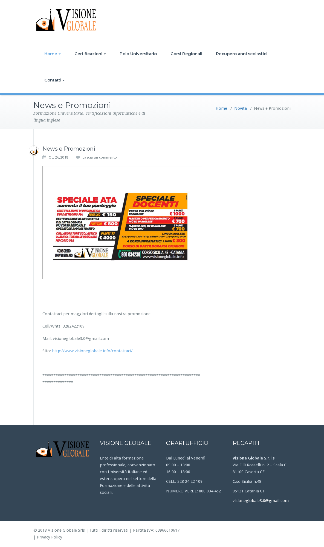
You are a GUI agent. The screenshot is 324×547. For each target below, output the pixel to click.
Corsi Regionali (186, 53)
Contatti (54, 80)
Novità (240, 108)
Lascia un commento (100, 157)
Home (52, 53)
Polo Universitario (138, 53)
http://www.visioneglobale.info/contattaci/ (92, 350)
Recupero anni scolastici (241, 53)
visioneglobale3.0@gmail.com (261, 500)
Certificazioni (90, 53)
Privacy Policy (49, 537)
